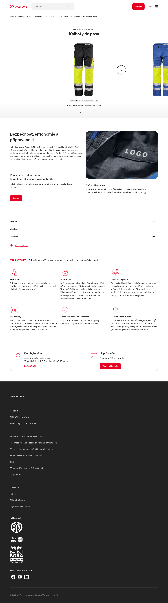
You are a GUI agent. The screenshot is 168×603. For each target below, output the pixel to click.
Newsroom (15, 487)
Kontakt (138, 6)
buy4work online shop (20, 506)
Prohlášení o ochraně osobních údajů (26, 436)
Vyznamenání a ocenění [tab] (88, 260)
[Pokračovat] (121, 69)
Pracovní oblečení (34, 16)
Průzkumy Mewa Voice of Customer (26, 455)
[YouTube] (20, 577)
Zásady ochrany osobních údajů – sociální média (31, 449)
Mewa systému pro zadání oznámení (26, 468)
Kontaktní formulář (110, 366)
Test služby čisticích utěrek (23, 423)
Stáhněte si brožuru (19, 417)
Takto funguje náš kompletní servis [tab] (45, 260)
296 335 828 (30, 366)
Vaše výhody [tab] (18, 259)
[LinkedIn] (26, 577)
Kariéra (13, 493)
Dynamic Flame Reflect (70, 16)
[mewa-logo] (18, 6)
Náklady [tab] (70, 260)
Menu (153, 7)
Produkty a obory (17, 16)
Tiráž (12, 461)
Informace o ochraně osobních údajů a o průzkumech (33, 442)
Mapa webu (15, 474)
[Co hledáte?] (52, 6)
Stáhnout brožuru (19, 246)
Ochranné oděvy (51, 16)
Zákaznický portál (18, 500)
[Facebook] (13, 577)
